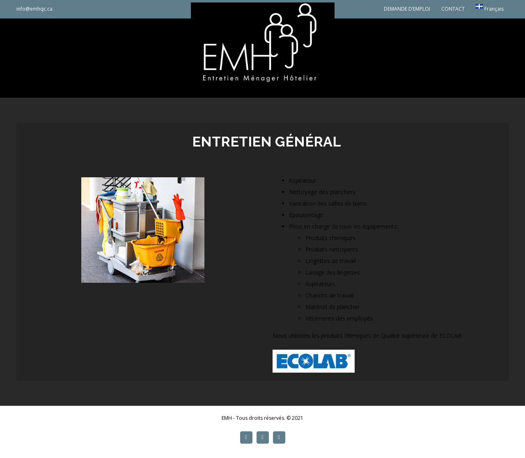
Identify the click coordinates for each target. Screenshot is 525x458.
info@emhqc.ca (34, 8)
